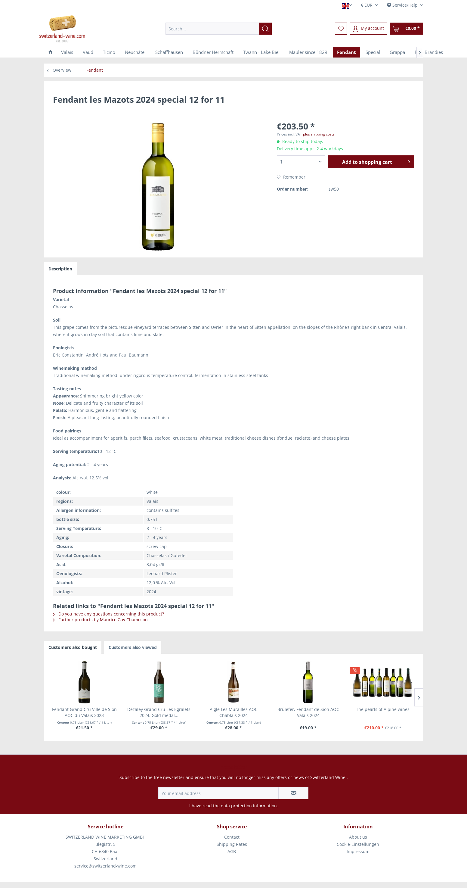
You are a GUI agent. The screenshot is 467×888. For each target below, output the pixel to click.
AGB (231, 851)
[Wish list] (341, 29)
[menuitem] (218, 29)
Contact (232, 837)
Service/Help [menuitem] (403, 5)
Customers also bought (72, 647)
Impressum (358, 851)
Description (60, 269)
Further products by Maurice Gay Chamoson (100, 619)
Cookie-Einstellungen (358, 844)
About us (358, 837)
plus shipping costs (319, 134)
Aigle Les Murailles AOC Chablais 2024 (234, 712)
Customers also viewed (133, 647)
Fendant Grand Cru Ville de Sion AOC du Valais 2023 (84, 712)
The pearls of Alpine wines (383, 709)
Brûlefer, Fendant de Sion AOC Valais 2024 (308, 712)
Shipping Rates (232, 844)
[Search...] (218, 29)
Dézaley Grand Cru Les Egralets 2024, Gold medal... (158, 712)
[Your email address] (218, 793)
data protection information (249, 806)
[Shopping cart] (406, 29)
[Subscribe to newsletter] (293, 793)
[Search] (265, 29)
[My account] (368, 29)
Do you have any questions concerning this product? (108, 614)
